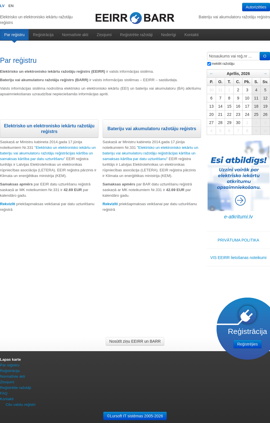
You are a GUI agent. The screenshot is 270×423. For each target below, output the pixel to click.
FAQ (4, 393)
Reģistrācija (43, 34)
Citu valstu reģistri (20, 404)
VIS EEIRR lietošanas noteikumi (238, 257)
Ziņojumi (104, 34)
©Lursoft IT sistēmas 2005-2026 (135, 416)
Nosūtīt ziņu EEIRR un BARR (135, 341)
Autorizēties (256, 7)
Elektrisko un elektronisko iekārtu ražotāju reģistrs (49, 128)
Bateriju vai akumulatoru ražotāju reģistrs (151, 128)
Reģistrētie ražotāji (136, 34)
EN (11, 6)
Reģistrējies (247, 344)
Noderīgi (168, 34)
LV (2, 6)
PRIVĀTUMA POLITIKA (238, 240)
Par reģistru (14, 34)
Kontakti (191, 34)
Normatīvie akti (75, 34)
